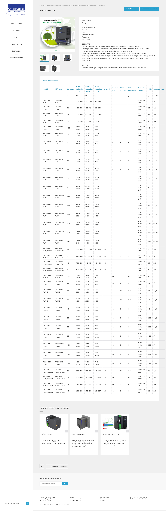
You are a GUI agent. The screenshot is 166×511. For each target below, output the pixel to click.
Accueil (42, 5)
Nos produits (16, 24)
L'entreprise (16, 51)
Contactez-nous (16, 58)
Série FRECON (101, 5)
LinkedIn (102, 500)
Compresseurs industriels (88, 5)
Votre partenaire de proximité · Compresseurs (59, 5)
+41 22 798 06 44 (106, 497)
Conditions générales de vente (138, 497)
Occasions (16, 30)
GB (68, 504)
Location (16, 37)
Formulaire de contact (149, 9)
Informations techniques (51, 80)
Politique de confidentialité (138, 499)
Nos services (17, 44)
